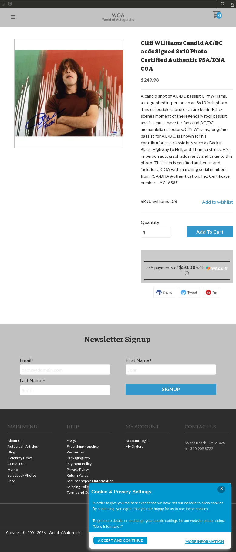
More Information (204, 541)
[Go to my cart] (217, 16)
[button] (222, 4)
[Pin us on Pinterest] (10, 3)
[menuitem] (30, 441)
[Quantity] (156, 232)
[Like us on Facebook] (3, 3)
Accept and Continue (120, 540)
